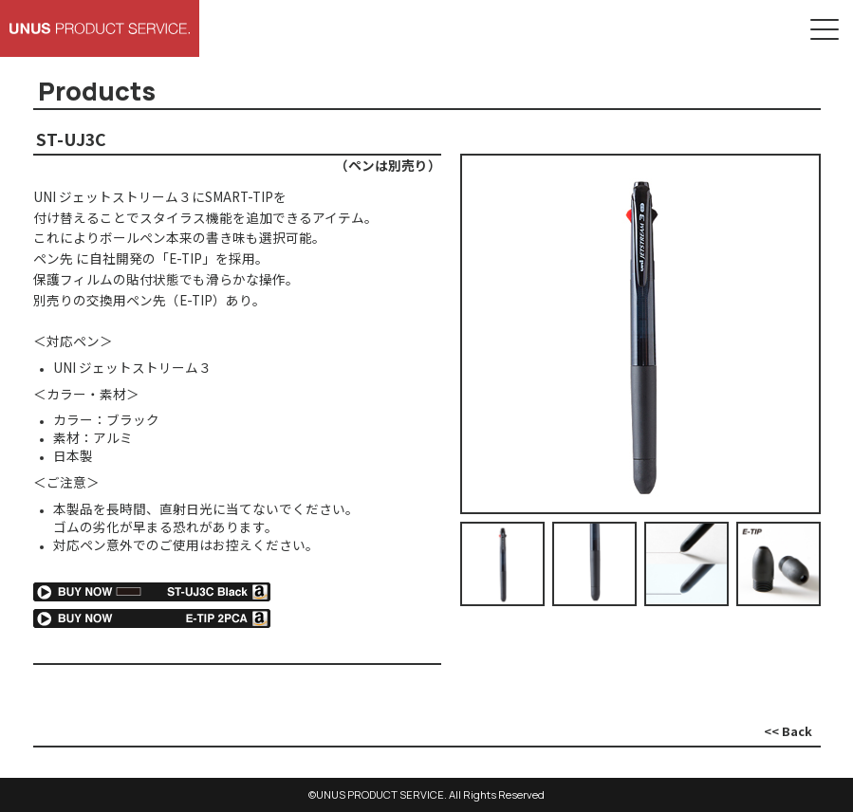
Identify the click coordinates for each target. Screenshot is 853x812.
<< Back (788, 731)
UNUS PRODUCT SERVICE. (381, 794)
